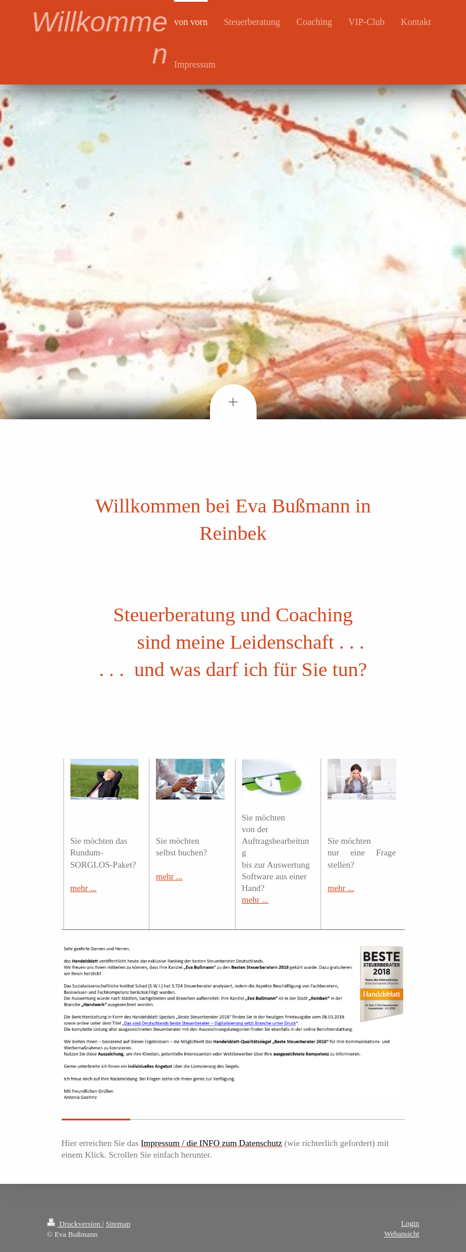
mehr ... (83, 888)
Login (410, 1223)
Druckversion (74, 1223)
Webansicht (401, 1233)
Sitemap (118, 1223)
